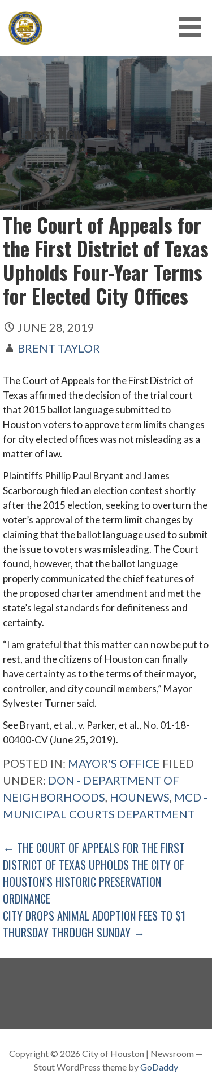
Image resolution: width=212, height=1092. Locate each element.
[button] (194, 26)
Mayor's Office (114, 763)
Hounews (140, 797)
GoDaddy (159, 1067)
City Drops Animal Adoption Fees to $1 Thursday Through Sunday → (94, 924)
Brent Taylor (59, 348)
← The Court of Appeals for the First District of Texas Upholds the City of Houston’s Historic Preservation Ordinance (94, 873)
